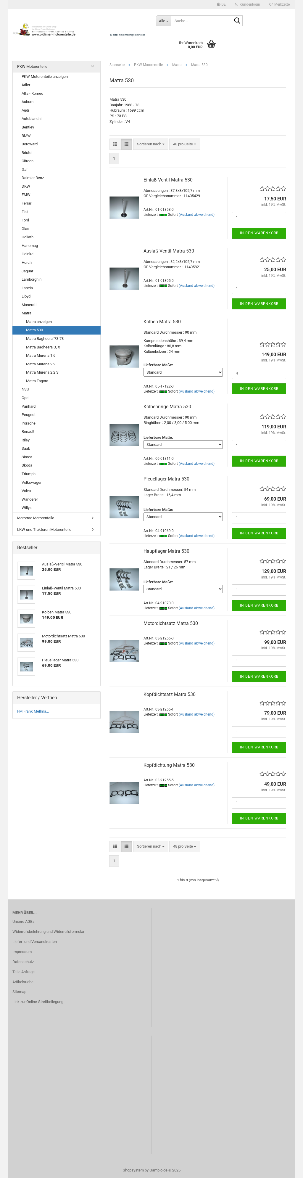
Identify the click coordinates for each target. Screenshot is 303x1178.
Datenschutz (23, 962)
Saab (26, 448)
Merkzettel (280, 4)
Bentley (28, 127)
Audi (25, 110)
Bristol (27, 152)
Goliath (27, 237)
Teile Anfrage (23, 972)
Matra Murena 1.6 (40, 355)
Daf (25, 169)
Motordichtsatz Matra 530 (171, 623)
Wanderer (30, 499)
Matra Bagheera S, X (43, 347)
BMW (26, 136)
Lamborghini (32, 279)
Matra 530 (34, 330)
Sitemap (19, 991)
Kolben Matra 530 (162, 321)
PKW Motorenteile (32, 66)
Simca (27, 457)
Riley (26, 440)
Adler (26, 85)
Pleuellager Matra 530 (166, 479)
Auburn (27, 101)
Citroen (27, 161)
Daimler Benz (33, 178)
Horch (27, 262)
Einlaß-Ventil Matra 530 (168, 180)
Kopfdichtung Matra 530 (169, 765)
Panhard (29, 406)
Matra (26, 313)
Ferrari (27, 203)
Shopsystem (133, 1170)
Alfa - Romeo (32, 93)
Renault (28, 431)
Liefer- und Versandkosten (34, 941)
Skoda (27, 465)
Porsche (29, 423)
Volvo (26, 490)
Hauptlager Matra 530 (166, 551)
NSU (25, 389)
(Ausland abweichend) (197, 215)
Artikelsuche (22, 982)
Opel (25, 398)
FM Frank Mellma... (33, 711)
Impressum (22, 951)
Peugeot (29, 414)
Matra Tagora (37, 381)
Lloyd (26, 296)
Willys (27, 507)
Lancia (27, 288)
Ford (25, 220)
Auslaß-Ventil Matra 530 (169, 251)
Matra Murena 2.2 (40, 364)
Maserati (29, 305)
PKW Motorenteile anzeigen (45, 76)
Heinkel (28, 254)
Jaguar (27, 271)
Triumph (29, 474)
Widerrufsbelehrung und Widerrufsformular (48, 931)
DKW (26, 186)
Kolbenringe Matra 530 (167, 406)
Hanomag (30, 245)
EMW (26, 194)
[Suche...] (163, 20)
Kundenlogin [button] (247, 4)
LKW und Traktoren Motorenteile (44, 529)
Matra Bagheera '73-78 (45, 338)
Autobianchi (31, 118)
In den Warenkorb (259, 233)
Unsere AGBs (23, 921)
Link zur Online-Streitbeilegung (37, 1001)
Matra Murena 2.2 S (42, 372)
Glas (25, 228)
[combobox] (150, 144)
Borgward (30, 144)
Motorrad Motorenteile (35, 518)
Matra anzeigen (39, 321)
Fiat (25, 212)
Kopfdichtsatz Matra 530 (170, 694)
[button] (221, 4)
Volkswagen (32, 482)
